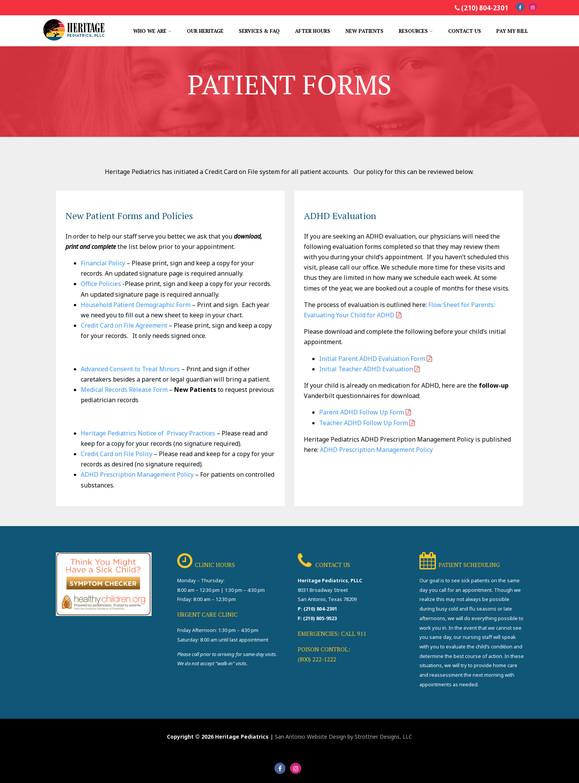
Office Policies (101, 283)
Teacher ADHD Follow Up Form (363, 423)
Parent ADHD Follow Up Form (361, 412)
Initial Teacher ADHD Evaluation (366, 369)
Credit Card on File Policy (116, 454)
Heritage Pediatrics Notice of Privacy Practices (148, 433)
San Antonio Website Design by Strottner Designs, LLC (343, 736)
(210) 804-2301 (484, 7)
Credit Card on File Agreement (124, 325)
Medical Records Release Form (124, 389)
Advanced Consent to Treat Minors (130, 369)
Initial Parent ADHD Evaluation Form (372, 358)
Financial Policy (103, 263)
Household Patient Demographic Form (136, 305)
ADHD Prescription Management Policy (137, 474)
